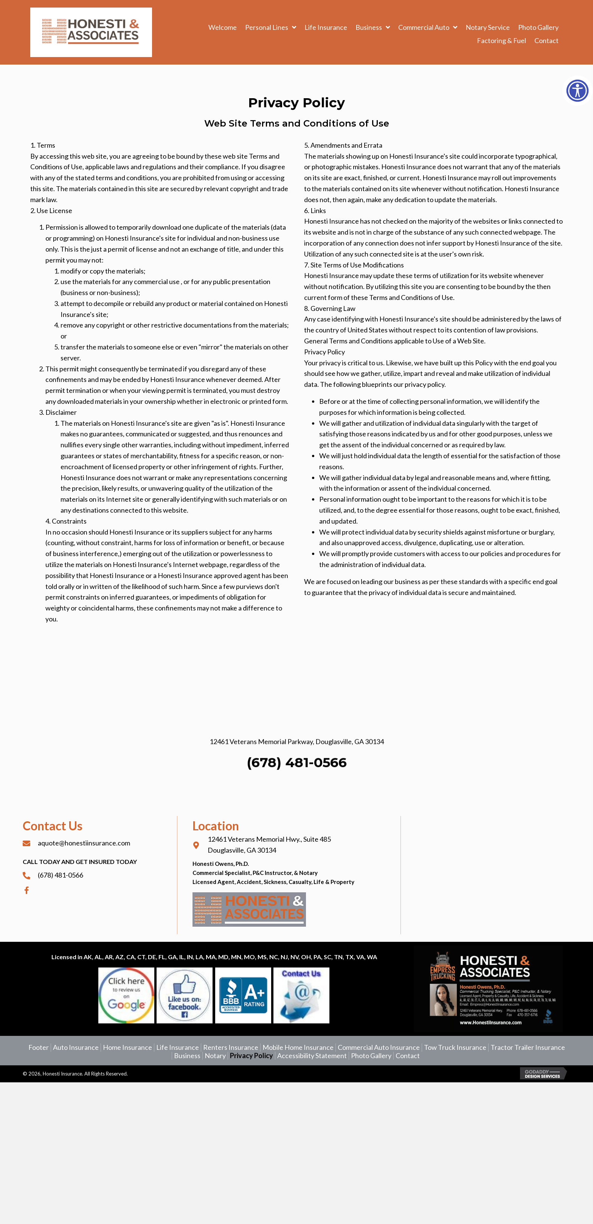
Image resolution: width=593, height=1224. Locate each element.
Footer (38, 1047)
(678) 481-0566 (297, 804)
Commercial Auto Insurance (379, 1047)
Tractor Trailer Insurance (528, 1047)
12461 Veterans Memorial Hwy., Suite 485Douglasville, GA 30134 (269, 844)
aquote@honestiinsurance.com (84, 843)
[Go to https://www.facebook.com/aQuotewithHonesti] (96, 889)
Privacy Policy (251, 1056)
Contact (408, 1056)
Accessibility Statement (312, 1056)
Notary (215, 1056)
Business (187, 1056)
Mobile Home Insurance (298, 1047)
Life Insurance (177, 1047)
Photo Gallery (371, 1056)
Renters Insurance (230, 1047)
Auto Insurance (76, 1047)
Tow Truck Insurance (455, 1047)
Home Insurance (127, 1047)
